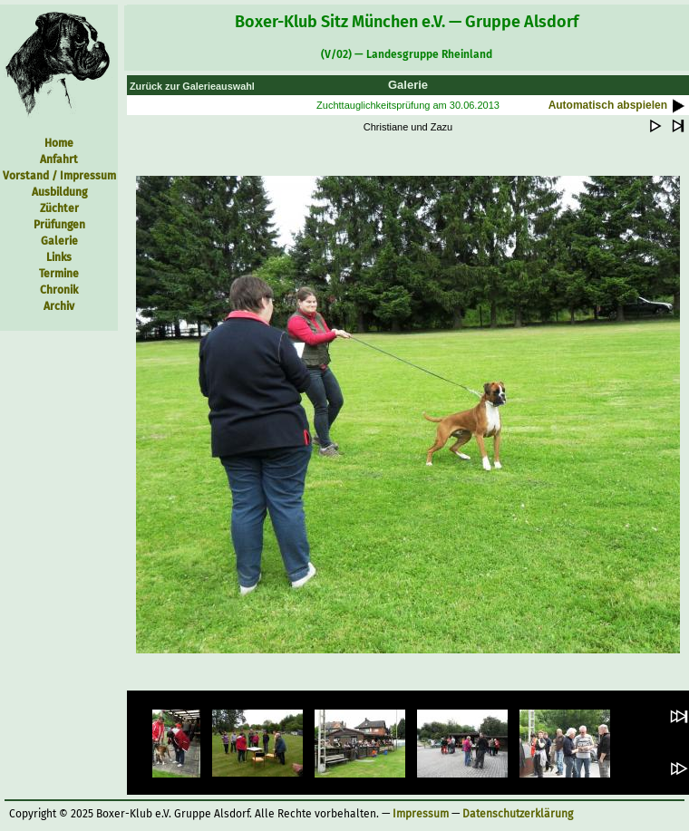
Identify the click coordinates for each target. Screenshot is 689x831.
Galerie (59, 241)
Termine (59, 273)
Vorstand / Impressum (59, 175)
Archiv (59, 306)
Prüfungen (59, 224)
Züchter (59, 208)
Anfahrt (59, 159)
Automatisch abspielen (618, 105)
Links (59, 257)
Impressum (421, 813)
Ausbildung (59, 192)
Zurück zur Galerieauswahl (192, 86)
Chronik (59, 290)
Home (58, 143)
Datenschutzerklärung (517, 813)
